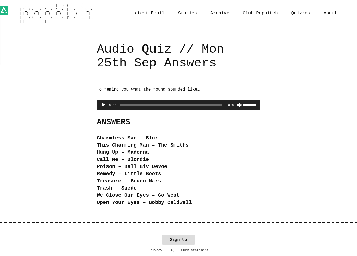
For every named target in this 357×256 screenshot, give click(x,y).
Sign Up (178, 240)
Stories (187, 13)
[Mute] (239, 104)
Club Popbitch (260, 13)
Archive (219, 13)
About (330, 13)
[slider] (171, 105)
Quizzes (300, 13)
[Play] (103, 104)
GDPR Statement (195, 250)
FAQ (172, 250)
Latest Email (148, 13)
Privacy (155, 250)
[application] (178, 105)
